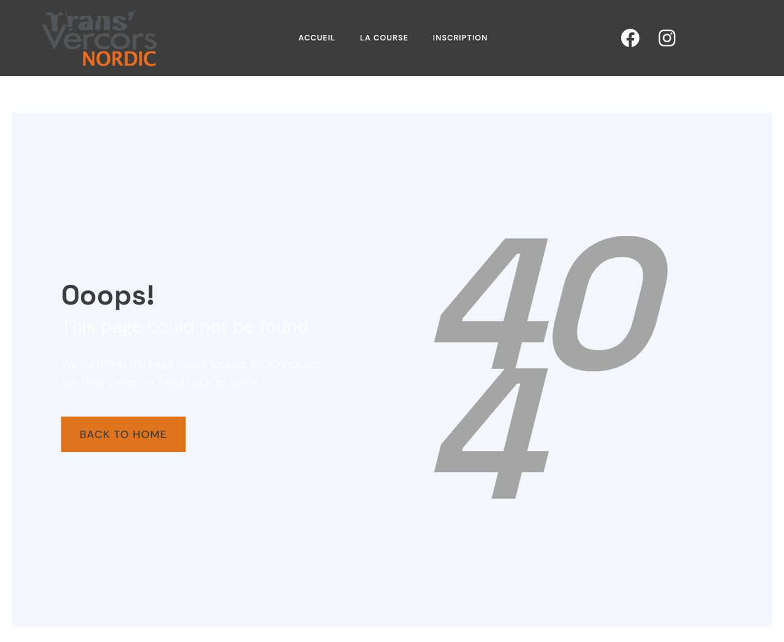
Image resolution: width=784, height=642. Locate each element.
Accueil (317, 37)
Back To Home (123, 434)
